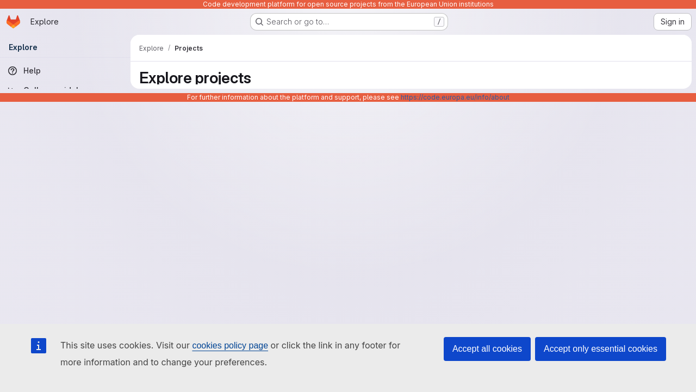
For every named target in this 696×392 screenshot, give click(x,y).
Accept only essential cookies (600, 348)
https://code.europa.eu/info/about (455, 97)
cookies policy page (230, 345)
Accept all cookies (487, 348)
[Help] (65, 70)
